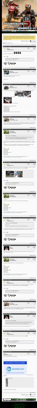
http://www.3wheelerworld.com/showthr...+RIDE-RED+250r (13, 157)
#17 (34, 69)
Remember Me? (20, 29)
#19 (34, 116)
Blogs (18, 30)
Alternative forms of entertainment (12, 34)
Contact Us (14, 399)
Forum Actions (20, 32)
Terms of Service (33, 399)
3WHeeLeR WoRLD (19, 399)
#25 (34, 257)
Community (15, 32)
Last (35, 41)
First (26, 41)
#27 (34, 301)
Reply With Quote (32, 67)
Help (30, 28)
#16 (34, 46)
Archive (23, 399)
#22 (34, 193)
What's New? (5, 30)
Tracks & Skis (20, 34)
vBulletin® (19, 404)
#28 (34, 313)
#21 (34, 162)
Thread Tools (33, 44)
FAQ (8, 32)
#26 (34, 279)
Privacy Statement (27, 399)
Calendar (11, 32)
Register (34, 28)
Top (34, 400)
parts (8, 96)
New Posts (5, 32)
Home (9, 30)
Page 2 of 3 (23, 394)
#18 (34, 84)
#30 (34, 351)
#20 (34, 129)
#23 (34, 217)
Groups (22, 30)
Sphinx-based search (22, 407)
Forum (14, 30)
